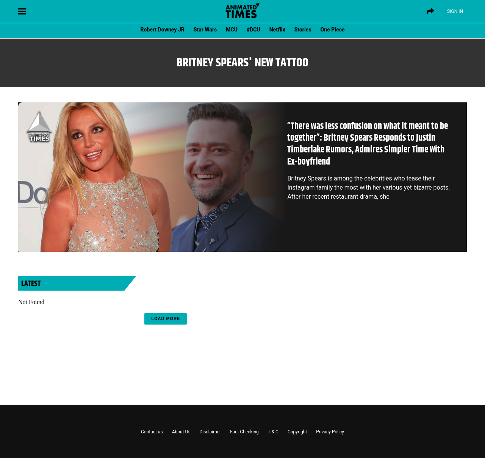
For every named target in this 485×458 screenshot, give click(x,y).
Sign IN (455, 11)
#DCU (253, 29)
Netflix (277, 29)
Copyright (297, 431)
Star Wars (205, 29)
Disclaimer (210, 431)
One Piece (333, 29)
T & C (273, 431)
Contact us (152, 431)
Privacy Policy (330, 431)
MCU (232, 29)
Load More (165, 318)
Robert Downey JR (162, 29)
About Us (181, 431)
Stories (302, 29)
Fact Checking (244, 431)
